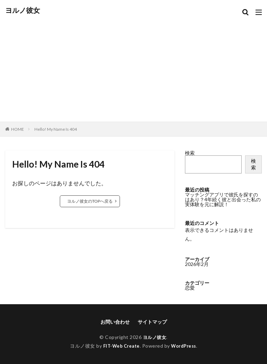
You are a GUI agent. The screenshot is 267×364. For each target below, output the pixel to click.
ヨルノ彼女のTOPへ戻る (90, 201)
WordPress (185, 346)
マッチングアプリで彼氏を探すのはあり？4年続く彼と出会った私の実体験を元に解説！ (223, 199)
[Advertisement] (133, 66)
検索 (190, 153)
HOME (17, 129)
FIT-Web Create (120, 346)
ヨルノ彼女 (22, 10)
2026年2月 (197, 264)
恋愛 (190, 288)
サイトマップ (152, 322)
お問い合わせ (115, 322)
